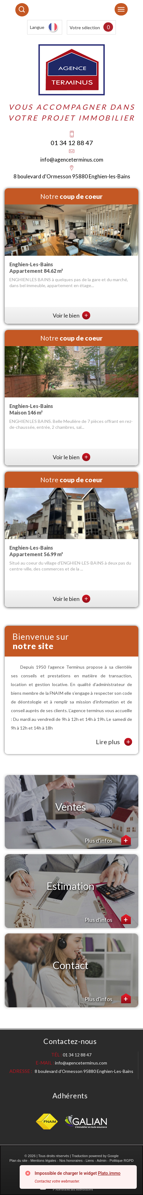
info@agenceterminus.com (71, 159)
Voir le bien (71, 315)
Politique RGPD (122, 1160)
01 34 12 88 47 (72, 142)
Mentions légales (44, 1160)
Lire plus (114, 742)
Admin (101, 1160)
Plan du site (18, 1160)
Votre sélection (85, 27)
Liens (90, 1160)
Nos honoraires (71, 1160)
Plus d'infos (108, 840)
